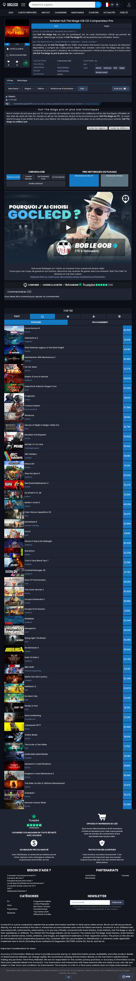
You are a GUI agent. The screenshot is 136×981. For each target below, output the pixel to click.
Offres (10, 80)
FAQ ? (9, 889)
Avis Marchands (40, 909)
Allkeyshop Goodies (42, 914)
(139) (95, 285)
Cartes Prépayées (41, 904)
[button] (129, 5)
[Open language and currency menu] (113, 5)
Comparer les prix (91, 104)
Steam (60, 74)
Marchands (90, 878)
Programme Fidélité (42, 901)
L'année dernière (28, 178)
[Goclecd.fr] (10, 5)
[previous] (7, 44)
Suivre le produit (36, 184)
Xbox (9, 905)
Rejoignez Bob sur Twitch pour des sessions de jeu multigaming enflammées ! (68, 277)
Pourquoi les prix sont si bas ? (20, 881)
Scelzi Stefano (63, 67)
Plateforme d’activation (61, 88)
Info (56, 26)
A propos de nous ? (15, 878)
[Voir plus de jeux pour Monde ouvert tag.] (102, 73)
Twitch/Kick (90, 876)
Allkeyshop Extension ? (17, 891)
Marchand (13, 88)
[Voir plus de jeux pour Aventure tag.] (107, 69)
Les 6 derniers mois (43, 178)
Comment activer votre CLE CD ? (21, 886)
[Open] (23, 5)
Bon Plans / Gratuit (41, 907)
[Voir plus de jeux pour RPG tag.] (115, 69)
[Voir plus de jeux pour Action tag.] (98, 69)
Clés (82, 88)
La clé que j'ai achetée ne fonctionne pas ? (25, 883)
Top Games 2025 (40, 912)
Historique (22, 80)
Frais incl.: (120, 88)
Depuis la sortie (13, 177)
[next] (27, 44)
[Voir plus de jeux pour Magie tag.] (122, 69)
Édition (41, 88)
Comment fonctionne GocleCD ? (21, 876)
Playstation (12, 909)
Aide (126, 976)
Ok (69, 977)
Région (28, 88)
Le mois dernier (58, 177)
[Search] (98, 5)
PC (8, 901)
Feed (106, 26)
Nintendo (11, 913)
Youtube (125, 876)
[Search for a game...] (65, 5)
